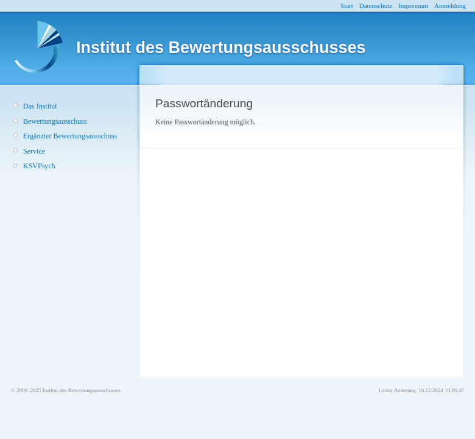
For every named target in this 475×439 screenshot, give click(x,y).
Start (346, 5)
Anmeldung (450, 5)
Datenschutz (375, 5)
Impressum (413, 5)
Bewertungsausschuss (55, 121)
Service (34, 151)
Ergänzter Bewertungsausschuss (70, 136)
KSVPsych (39, 166)
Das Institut (40, 106)
